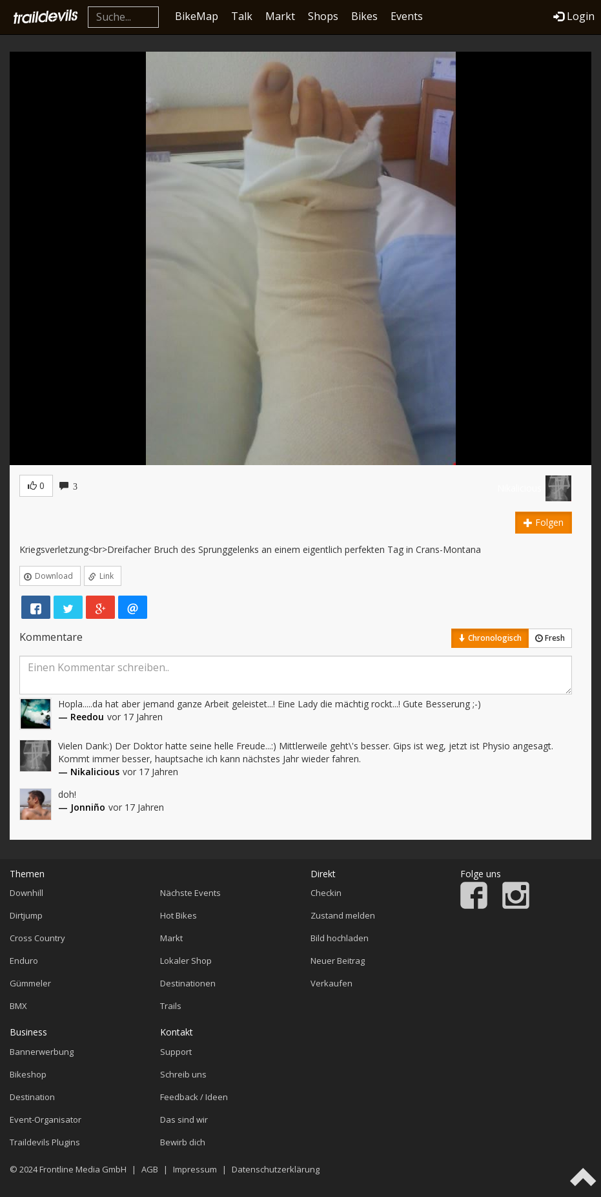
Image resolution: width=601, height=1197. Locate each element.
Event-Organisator (45, 1119)
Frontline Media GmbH (83, 1169)
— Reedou (81, 717)
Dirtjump (26, 915)
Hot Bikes (178, 915)
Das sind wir (184, 1119)
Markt (280, 16)
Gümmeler (30, 983)
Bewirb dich (182, 1142)
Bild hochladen (340, 938)
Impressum (195, 1169)
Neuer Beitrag (338, 960)
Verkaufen (331, 983)
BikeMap (196, 16)
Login (574, 16)
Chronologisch (490, 637)
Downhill (26, 893)
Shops (323, 16)
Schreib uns (183, 1074)
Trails (170, 1006)
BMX (18, 1006)
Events (407, 16)
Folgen (544, 522)
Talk (241, 16)
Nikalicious (519, 488)
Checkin (326, 893)
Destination (32, 1097)
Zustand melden (343, 915)
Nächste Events (190, 893)
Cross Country (37, 938)
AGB (149, 1169)
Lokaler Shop (186, 960)
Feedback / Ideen (194, 1097)
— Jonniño (81, 807)
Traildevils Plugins (45, 1142)
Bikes (364, 16)
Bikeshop (28, 1074)
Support (176, 1051)
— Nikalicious (88, 771)
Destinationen (188, 983)
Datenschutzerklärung (276, 1169)
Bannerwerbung (42, 1051)
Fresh (550, 637)
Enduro (24, 960)
